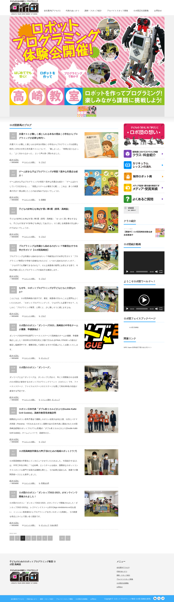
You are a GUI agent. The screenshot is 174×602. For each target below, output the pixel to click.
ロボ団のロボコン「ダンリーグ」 (35, 367)
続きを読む (14, 160)
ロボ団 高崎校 (134, 327)
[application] (144, 262)
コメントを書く (29, 162)
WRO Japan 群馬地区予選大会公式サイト (138, 347)
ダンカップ (45, 358)
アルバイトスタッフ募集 (117, 11)
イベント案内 (46, 400)
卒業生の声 (45, 483)
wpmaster (15, 162)
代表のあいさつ (72, 11)
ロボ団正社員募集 (141, 11)
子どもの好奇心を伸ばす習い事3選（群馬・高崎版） (44, 209)
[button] (144, 300)
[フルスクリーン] (161, 271)
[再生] (127, 271)
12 (62, 538)
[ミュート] (156, 271)
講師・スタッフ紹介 (93, 11)
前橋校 (43, 200)
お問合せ (158, 11)
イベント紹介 (128, 229)
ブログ (43, 162)
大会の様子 (54, 525)
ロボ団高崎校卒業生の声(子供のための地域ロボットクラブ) (48, 451)
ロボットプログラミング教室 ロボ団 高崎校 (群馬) (132, 599)
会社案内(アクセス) (52, 11)
